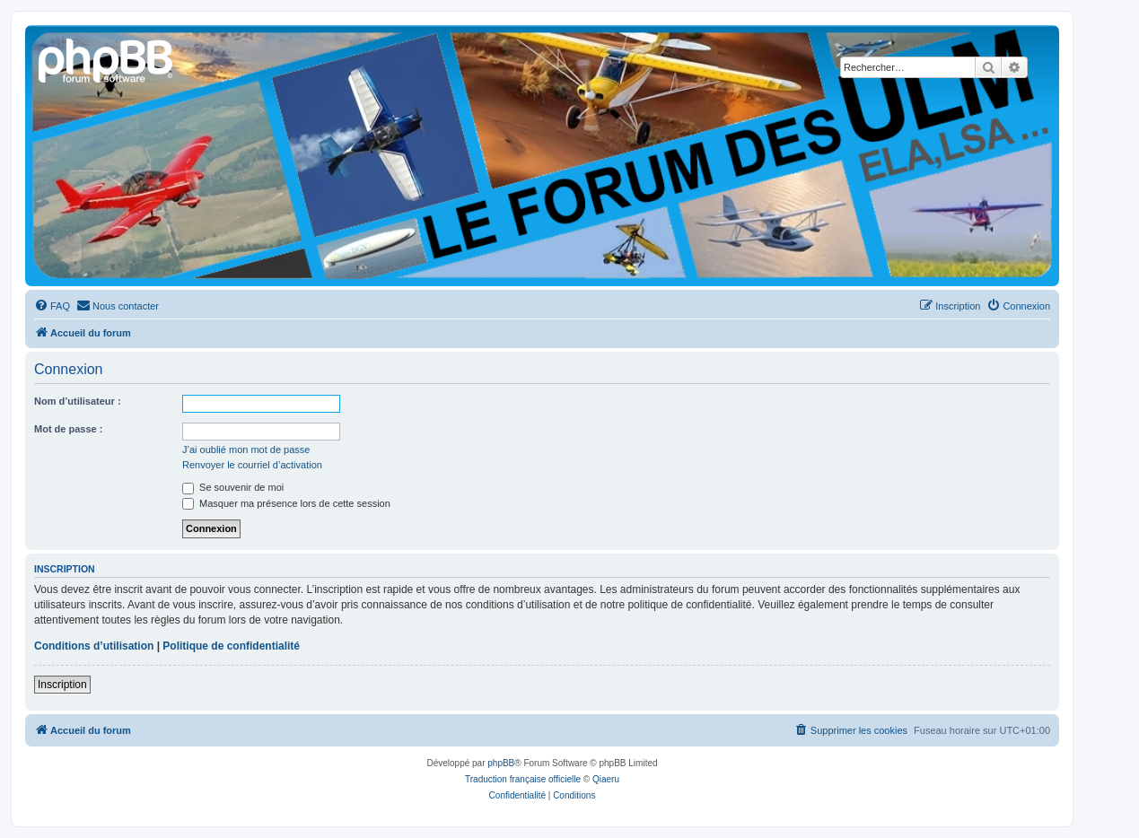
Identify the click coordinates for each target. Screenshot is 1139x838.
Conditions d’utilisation (93, 646)
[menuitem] (52, 306)
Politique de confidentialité (231, 646)
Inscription (62, 684)
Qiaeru (605, 779)
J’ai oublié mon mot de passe (246, 449)
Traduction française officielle (523, 779)
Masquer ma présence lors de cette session (286, 503)
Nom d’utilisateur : (77, 401)
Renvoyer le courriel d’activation (252, 464)
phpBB (500, 763)
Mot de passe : (68, 428)
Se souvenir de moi (233, 487)
